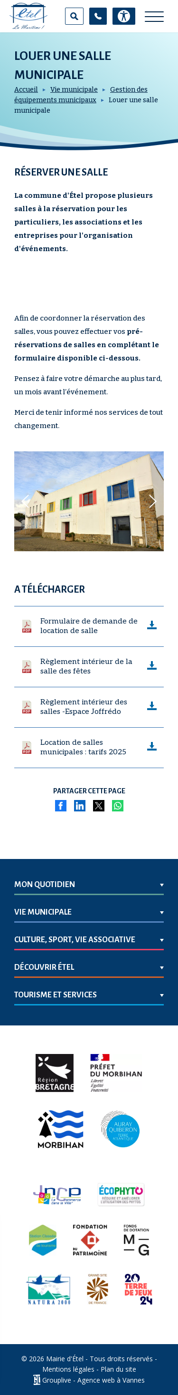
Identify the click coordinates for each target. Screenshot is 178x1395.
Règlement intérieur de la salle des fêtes (86, 666)
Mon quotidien (44, 884)
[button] (25, 501)
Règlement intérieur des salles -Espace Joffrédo (83, 707)
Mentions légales (68, 1369)
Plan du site (118, 1369)
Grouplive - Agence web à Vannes (93, 1380)
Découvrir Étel (44, 967)
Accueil (26, 90)
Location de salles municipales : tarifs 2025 (83, 747)
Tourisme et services (55, 995)
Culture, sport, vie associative (74, 940)
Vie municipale (74, 90)
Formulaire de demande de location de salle (89, 626)
